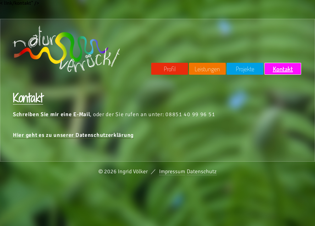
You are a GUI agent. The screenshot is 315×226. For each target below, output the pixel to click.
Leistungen (207, 69)
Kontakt (283, 69)
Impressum (172, 171)
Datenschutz (202, 171)
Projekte (245, 69)
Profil (170, 69)
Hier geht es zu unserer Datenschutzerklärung (73, 135)
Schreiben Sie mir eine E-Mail (51, 114)
